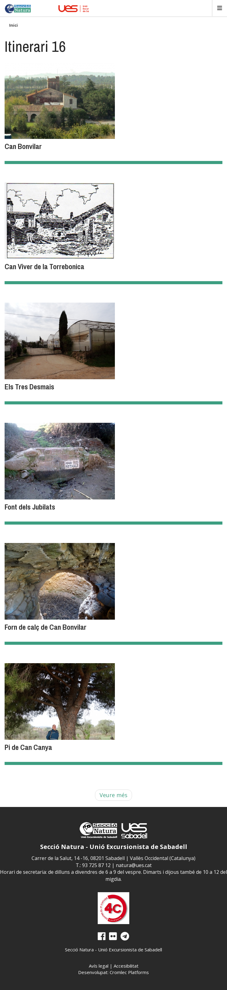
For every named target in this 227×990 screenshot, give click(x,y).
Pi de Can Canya (28, 747)
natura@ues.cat (134, 865)
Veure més (113, 795)
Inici (13, 25)
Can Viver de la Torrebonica (44, 266)
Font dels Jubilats (30, 507)
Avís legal (98, 966)
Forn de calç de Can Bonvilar (45, 627)
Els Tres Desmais (29, 387)
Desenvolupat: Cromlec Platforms (113, 972)
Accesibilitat (126, 966)
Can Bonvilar (23, 146)
